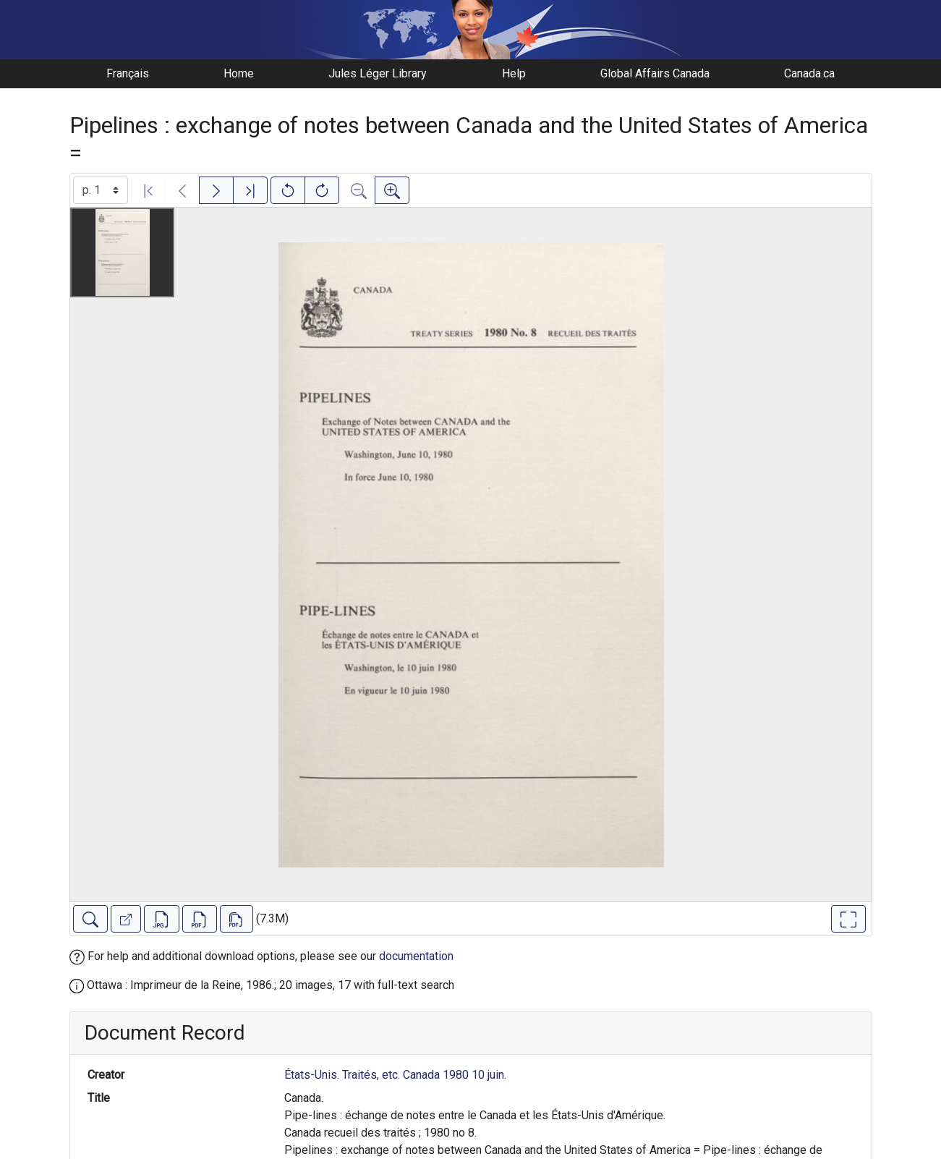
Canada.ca (809, 73)
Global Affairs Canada (655, 73)
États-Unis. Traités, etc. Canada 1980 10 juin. (395, 1075)
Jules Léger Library (377, 73)
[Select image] (100, 190)
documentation (416, 956)
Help (514, 73)
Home (238, 73)
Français (127, 73)
